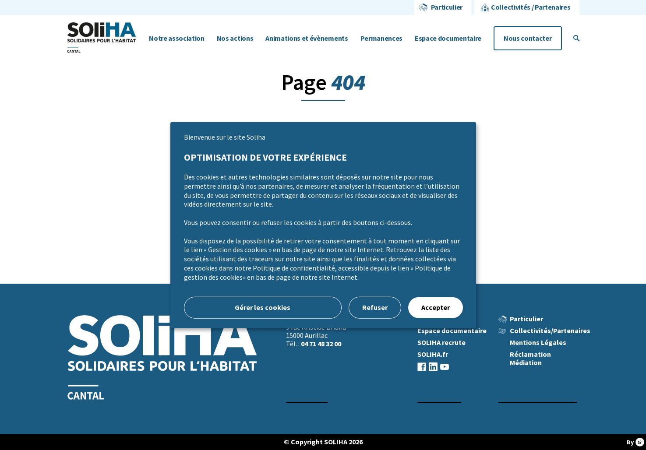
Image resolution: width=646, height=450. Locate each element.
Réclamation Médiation (530, 358)
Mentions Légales (538, 342)
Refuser (375, 307)
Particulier (446, 7)
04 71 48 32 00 (321, 343)
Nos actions (235, 38)
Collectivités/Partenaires (550, 330)
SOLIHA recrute (441, 342)
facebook (421, 366)
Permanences (381, 38)
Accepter (435, 307)
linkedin (433, 366)
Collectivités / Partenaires (530, 7)
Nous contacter (528, 38)
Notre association (177, 38)
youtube (444, 366)
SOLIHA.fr (432, 354)
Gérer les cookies (262, 307)
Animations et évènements (306, 38)
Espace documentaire (448, 38)
